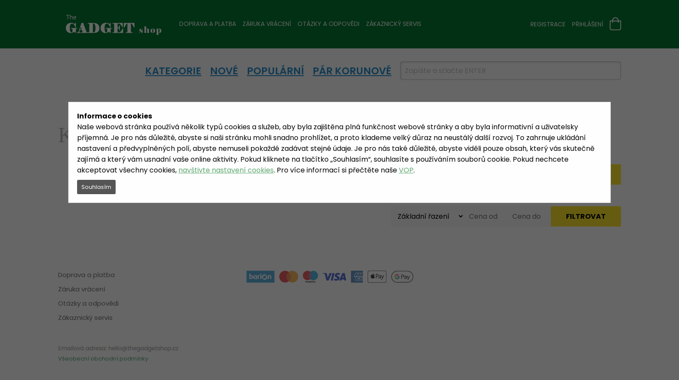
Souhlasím (96, 187)
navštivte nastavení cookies (226, 170)
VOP (406, 170)
